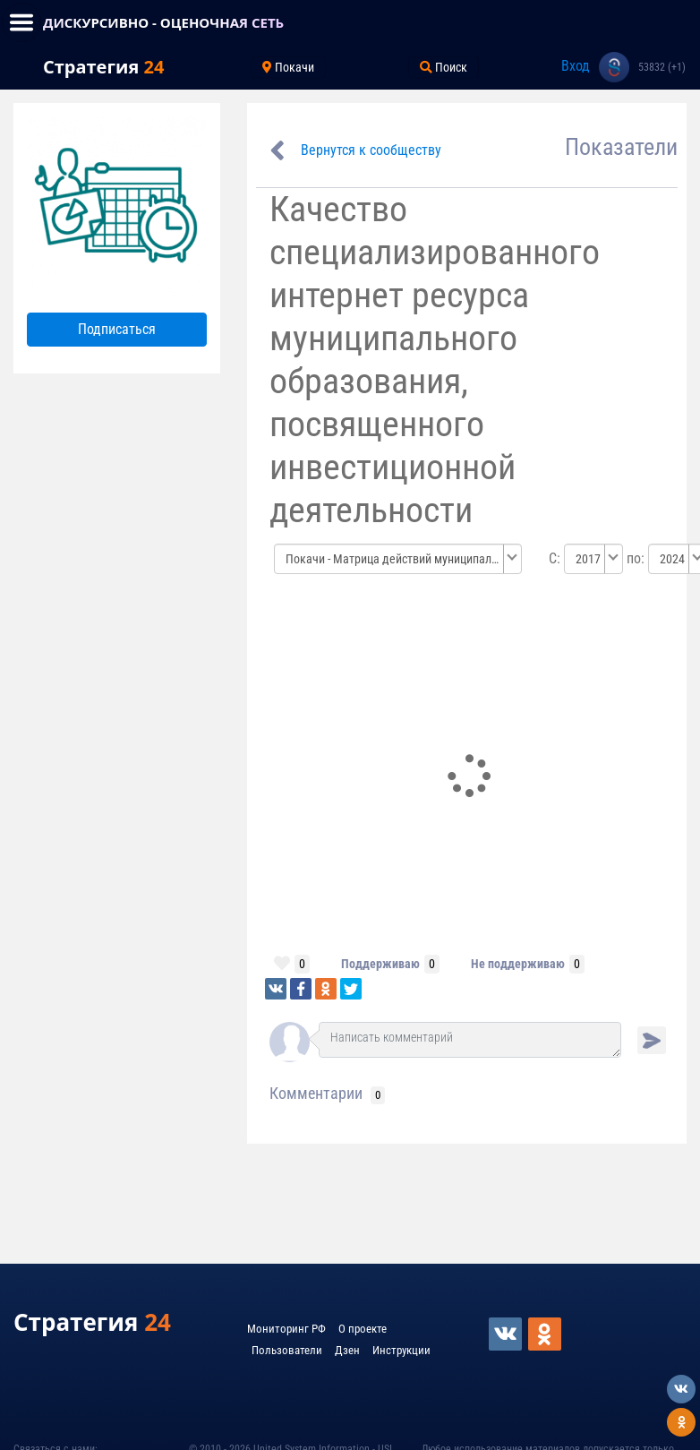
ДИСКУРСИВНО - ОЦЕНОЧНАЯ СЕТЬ (163, 22)
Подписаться (117, 329)
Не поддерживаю (518, 964)
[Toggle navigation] (21, 22)
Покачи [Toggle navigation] (288, 67)
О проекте (362, 1328)
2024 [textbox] (672, 559)
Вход (575, 65)
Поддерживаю (380, 964)
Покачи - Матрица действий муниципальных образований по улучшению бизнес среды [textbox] (393, 559)
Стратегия (103, 67)
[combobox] (398, 559)
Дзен (347, 1350)
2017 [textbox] (588, 559)
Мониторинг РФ (286, 1328)
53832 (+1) (662, 67)
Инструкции (401, 1350)
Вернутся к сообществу (371, 150)
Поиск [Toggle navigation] (443, 67)
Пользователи (287, 1350)
